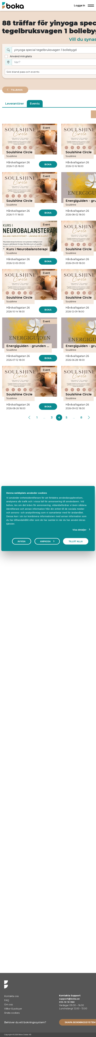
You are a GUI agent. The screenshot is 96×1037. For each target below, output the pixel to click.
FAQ (6, 1000)
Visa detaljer (79, 529)
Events (35, 103)
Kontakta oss (11, 996)
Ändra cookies (12, 1012)
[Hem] (13, 5)
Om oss (8, 1004)
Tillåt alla (76, 541)
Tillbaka (16, 89)
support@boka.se (69, 998)
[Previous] (29, 417)
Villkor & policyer (13, 1008)
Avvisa (22, 541)
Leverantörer (14, 103)
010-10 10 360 (67, 1002)
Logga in (79, 5)
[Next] (89, 417)
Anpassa (47, 541)
